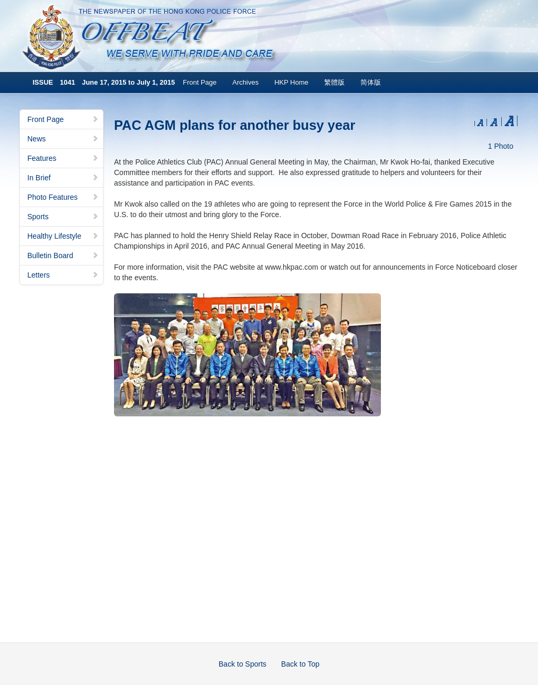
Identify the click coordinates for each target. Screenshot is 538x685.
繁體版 (334, 82)
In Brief (63, 177)
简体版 (370, 82)
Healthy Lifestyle (63, 236)
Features (63, 158)
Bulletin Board (63, 255)
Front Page (199, 82)
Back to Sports (242, 664)
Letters (63, 275)
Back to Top (300, 664)
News (63, 139)
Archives (245, 82)
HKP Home (291, 82)
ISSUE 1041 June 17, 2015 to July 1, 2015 (104, 82)
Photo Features (63, 197)
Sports (63, 216)
